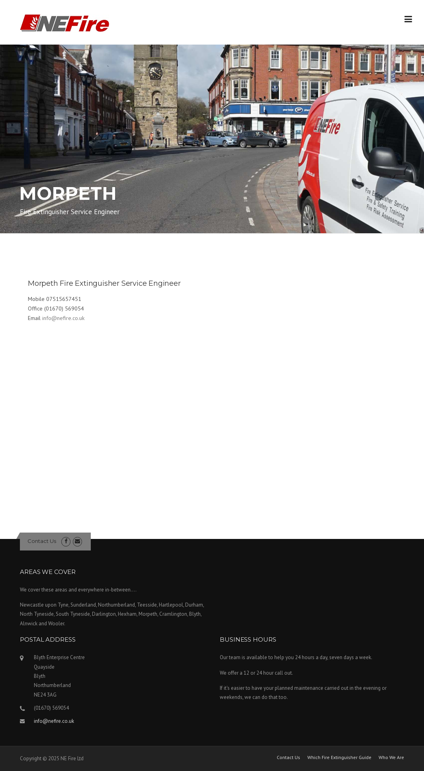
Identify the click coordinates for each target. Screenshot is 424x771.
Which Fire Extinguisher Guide (339, 757)
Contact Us (41, 541)
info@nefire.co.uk (63, 318)
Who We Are (391, 757)
